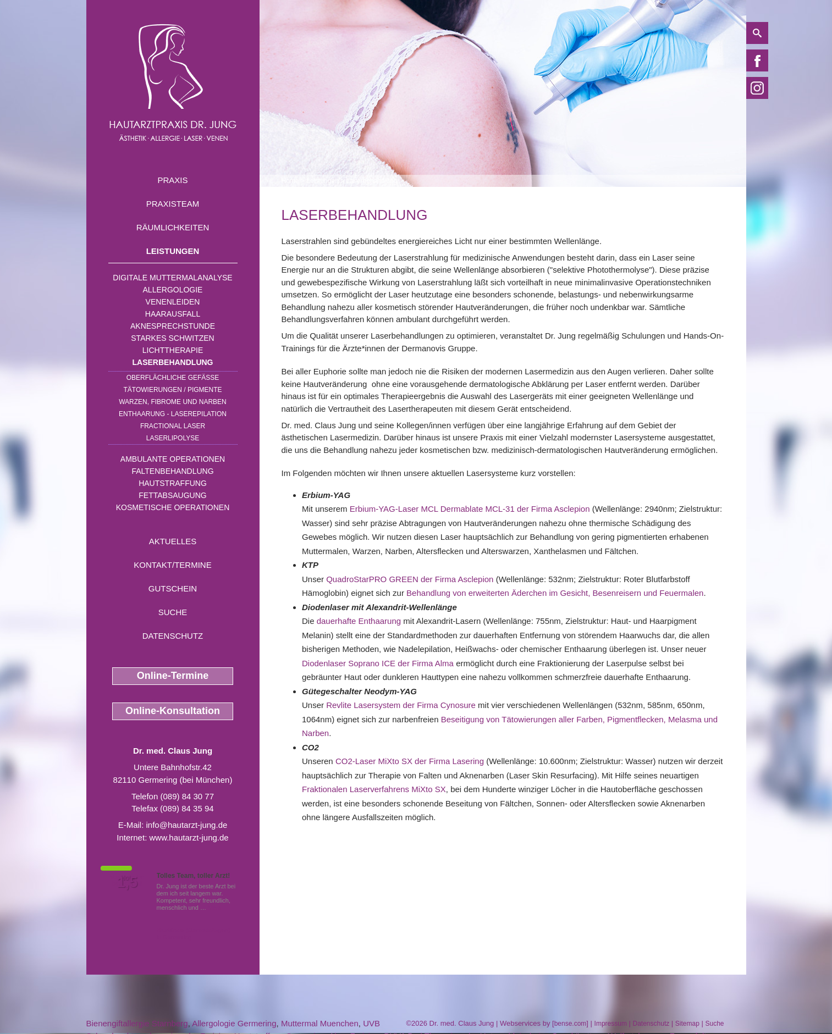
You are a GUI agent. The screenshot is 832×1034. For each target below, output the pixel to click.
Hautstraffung (173, 483)
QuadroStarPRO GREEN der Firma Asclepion (409, 579)
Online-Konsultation (172, 710)
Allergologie (173, 289)
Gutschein (172, 588)
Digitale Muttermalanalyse (172, 277)
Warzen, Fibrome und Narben (173, 402)
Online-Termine (173, 675)
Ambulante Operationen (172, 459)
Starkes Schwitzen (172, 338)
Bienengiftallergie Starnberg (137, 1023)
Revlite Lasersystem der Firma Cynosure (401, 705)
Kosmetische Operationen (173, 507)
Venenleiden (173, 301)
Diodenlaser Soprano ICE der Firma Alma (378, 663)
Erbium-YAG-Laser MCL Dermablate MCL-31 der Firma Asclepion (470, 508)
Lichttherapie (172, 350)
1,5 (127, 882)
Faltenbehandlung (172, 471)
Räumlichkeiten (173, 227)
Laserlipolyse (173, 438)
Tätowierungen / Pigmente (172, 390)
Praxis (172, 180)
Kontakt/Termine (172, 564)
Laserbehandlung (173, 362)
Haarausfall (172, 313)
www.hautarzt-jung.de (188, 837)
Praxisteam (173, 203)
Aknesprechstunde (172, 326)
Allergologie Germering (234, 1023)
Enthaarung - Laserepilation (173, 414)
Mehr (215, 907)
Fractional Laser (172, 426)
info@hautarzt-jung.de (187, 825)
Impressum (610, 1023)
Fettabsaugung (172, 495)
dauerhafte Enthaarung (359, 621)
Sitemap (687, 1023)
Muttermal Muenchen (320, 1023)
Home (290, 181)
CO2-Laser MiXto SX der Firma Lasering (409, 761)
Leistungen (173, 251)
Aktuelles (173, 541)
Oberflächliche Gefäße (172, 377)
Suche (173, 612)
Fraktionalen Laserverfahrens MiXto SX (374, 789)
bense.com (570, 1023)
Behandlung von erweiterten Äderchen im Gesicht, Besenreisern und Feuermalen (554, 593)
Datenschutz (172, 635)
